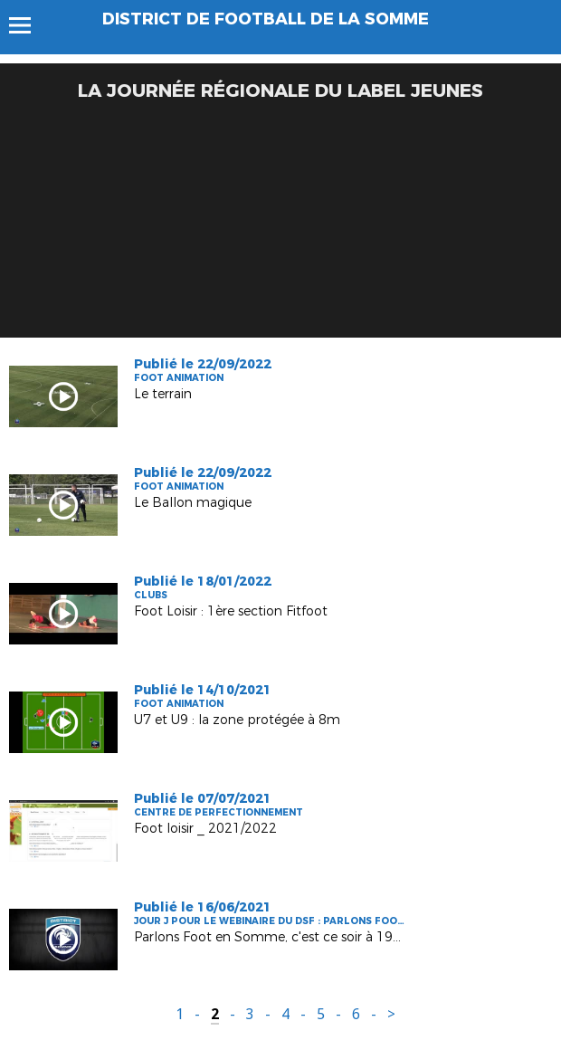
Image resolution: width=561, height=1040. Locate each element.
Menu (28, 25)
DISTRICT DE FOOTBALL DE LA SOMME (265, 19)
